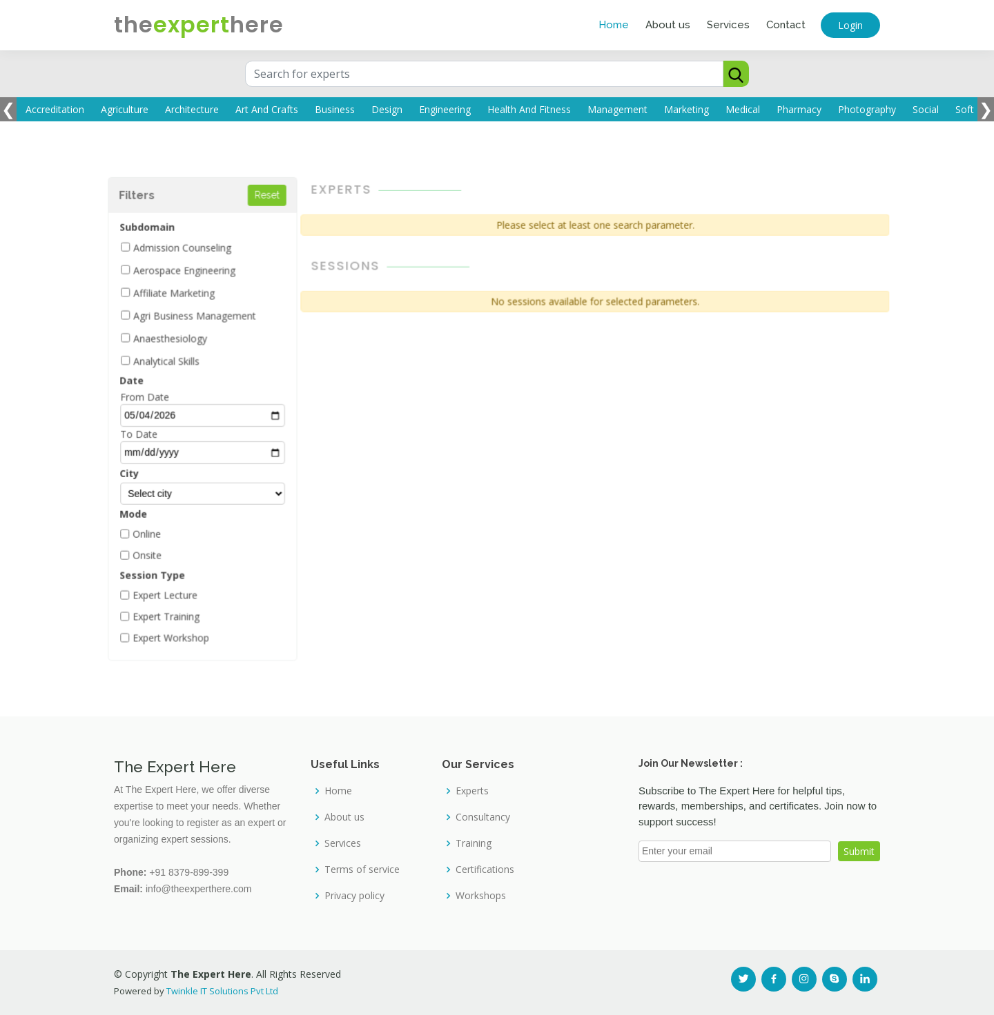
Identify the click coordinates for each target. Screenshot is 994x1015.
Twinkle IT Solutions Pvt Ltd (222, 991)
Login (850, 25)
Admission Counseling (189, 251)
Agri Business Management (202, 318)
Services (728, 25)
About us (667, 25)
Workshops (481, 896)
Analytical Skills (174, 362)
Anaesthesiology (178, 340)
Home (613, 25)
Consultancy (483, 817)
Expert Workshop (179, 632)
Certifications (485, 869)
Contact (786, 25)
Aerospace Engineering (192, 274)
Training (473, 843)
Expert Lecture (173, 590)
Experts (472, 791)
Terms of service (362, 869)
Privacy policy (354, 896)
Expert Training (174, 611)
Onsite (156, 551)
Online (155, 531)
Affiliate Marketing (182, 296)
